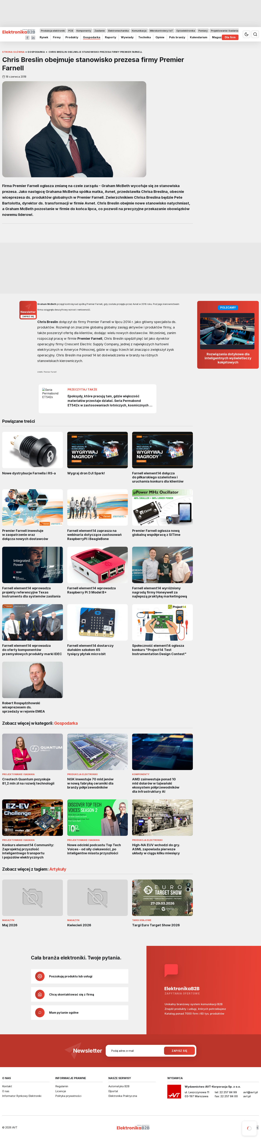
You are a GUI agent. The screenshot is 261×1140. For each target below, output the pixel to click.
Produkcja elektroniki (53, 30)
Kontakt (7, 1086)
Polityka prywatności (68, 1096)
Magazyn (218, 37)
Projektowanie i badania (224, 30)
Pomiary (203, 30)
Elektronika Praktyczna (122, 1096)
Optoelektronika (185, 30)
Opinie (160, 37)
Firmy (57, 37)
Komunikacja (139, 30)
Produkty (71, 37)
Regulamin (61, 1086)
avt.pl (247, 1096)
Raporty (110, 37)
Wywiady (127, 37)
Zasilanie (99, 30)
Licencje (60, 1091)
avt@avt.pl (250, 1092)
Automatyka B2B (118, 1086)
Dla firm (230, 37)
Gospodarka (91, 37)
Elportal (113, 1091)
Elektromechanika (118, 30)
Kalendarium (198, 37)
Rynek (44, 37)
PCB (70, 30)
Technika (144, 37)
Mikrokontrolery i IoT (161, 30)
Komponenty (83, 30)
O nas (5, 1091)
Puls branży (177, 37)
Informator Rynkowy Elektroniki (21, 1096)
